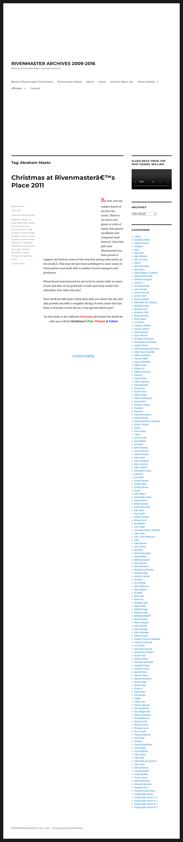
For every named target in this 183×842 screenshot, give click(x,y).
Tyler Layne (140, 754)
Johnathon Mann (142, 470)
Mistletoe (28, 242)
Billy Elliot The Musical (145, 302)
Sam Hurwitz (140, 626)
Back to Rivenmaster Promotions (32, 81)
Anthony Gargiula (143, 279)
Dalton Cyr (139, 368)
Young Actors (141, 787)
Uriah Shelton (141, 774)
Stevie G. (138, 688)
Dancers (138, 375)
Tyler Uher (139, 764)
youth (14, 259)
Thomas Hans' (141, 725)
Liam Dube (139, 533)
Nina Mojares (140, 589)
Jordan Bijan (140, 484)
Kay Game (139, 510)
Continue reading (83, 355)
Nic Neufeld (140, 583)
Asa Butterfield (141, 286)
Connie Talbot (141, 358)
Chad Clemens (141, 332)
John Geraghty (141, 461)
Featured (16, 215)
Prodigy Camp (141, 602)
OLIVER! (138, 593)
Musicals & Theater (143, 569)
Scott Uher (139, 645)
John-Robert (140, 467)
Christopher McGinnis (145, 342)
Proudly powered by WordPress (67, 828)
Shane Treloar (141, 659)
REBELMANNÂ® (142, 616)
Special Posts (28, 215)
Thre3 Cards (140, 731)
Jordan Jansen (141, 487)
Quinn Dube (140, 606)
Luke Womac (140, 543)
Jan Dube (138, 444)
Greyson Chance (19, 236)
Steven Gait (139, 685)
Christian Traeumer (144, 338)
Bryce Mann (140, 319)
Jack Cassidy (140, 437)
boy (27, 226)
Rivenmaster (17, 206)
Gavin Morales (141, 418)
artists (32, 223)
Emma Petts (140, 401)
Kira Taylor (139, 513)
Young (14, 256)
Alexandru (22, 223)
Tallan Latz (139, 701)
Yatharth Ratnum (142, 784)
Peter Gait (139, 596)
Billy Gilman (17, 226)
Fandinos (139, 408)
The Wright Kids (142, 711)
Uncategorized (141, 771)
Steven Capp (140, 682)
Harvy (137, 428)
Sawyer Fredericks (143, 642)
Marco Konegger (142, 553)
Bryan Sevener (141, 315)
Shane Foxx (140, 655)
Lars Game (139, 527)
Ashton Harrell (141, 292)
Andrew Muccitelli (143, 276)
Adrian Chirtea (141, 243)
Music (102, 81)
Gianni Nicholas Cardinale (147, 421)
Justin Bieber (28, 239)
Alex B (137, 263)
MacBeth (138, 550)
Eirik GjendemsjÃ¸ (143, 398)
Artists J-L (139, 282)
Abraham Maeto (19, 219)
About (90, 81)
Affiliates (16, 88)
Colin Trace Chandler (144, 352)
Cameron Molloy (142, 325)
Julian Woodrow (142, 507)
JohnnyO (138, 474)
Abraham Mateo (142, 240)
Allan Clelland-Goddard (146, 273)
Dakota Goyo (140, 365)
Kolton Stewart (141, 517)
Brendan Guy (140, 309)
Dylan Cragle (28, 232)
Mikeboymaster (142, 560)
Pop (13, 246)
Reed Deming (140, 619)
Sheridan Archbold (143, 662)
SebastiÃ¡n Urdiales (144, 652)
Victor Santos (141, 777)
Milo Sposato (140, 563)
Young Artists (25, 256)
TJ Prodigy (139, 738)
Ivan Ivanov (140, 431)
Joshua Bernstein (142, 497)
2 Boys (137, 236)
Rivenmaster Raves (69, 81)
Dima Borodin (141, 385)
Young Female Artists (145, 791)
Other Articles (146, 81)
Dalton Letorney (142, 371)
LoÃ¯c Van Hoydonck (144, 536)
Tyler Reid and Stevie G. (145, 761)
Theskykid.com (142, 718)
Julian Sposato (141, 503)
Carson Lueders (142, 329)
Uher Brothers (141, 767)
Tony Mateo (140, 748)
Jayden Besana (141, 454)
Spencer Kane (141, 675)
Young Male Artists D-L (146, 804)
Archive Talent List (121, 81)
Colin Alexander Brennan (146, 348)
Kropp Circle (140, 520)
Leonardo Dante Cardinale (147, 530)
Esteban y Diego (142, 404)
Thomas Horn (141, 728)
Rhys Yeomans (141, 622)
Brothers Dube (141, 312)
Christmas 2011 (18, 229)
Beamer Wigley (141, 299)
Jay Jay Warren (141, 451)
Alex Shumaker (141, 266)
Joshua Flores (141, 500)
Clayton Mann (141, 345)
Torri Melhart (141, 751)
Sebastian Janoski (143, 649)
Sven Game (139, 692)
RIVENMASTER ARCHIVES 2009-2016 (53, 63)
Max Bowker (140, 556)
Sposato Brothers (143, 678)
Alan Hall (138, 253)
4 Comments (18, 263)
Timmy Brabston (142, 734)
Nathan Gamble (142, 576)
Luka (136, 540)
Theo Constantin (142, 715)
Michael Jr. (16, 242)
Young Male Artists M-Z (146, 807)
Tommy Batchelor (143, 744)
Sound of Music (142, 668)
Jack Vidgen (140, 441)
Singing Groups (142, 665)
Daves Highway (142, 381)
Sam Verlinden (141, 632)
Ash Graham (140, 289)
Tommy (138, 741)
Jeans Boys (139, 457)
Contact (35, 88)
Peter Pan (139, 599)
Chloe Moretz (140, 335)
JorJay (137, 490)
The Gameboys (141, 708)
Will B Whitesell (142, 781)
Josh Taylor (140, 494)
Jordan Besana (141, 480)
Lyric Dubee (140, 546)
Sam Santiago (141, 629)
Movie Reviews (141, 566)
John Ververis (141, 464)
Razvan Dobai (141, 612)
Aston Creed (140, 296)
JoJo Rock (139, 477)
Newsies (138, 579)
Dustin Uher (140, 391)
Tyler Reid (139, 758)
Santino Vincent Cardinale (147, 639)
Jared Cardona (141, 447)
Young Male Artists (143, 794)
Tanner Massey (142, 705)
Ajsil (136, 249)
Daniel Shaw (140, 378)
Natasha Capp (141, 573)
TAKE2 (137, 698)
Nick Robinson (141, 586)
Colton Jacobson (142, 355)
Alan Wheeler (140, 256)
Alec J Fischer (141, 259)
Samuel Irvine (141, 635)
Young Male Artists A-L (146, 800)
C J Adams (139, 322)
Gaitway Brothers (143, 414)
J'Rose (137, 434)
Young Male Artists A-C (146, 797)
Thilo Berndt (140, 721)
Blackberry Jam (141, 305)
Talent (26, 252)
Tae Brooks (139, 695)
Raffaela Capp (140, 609)
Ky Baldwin (139, 523)
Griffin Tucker (141, 424)
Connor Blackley (142, 362)
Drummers (139, 388)
